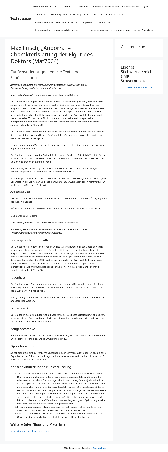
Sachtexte (40, 14)
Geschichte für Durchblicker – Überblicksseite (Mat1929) (122, 6)
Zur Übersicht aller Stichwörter (137, 87)
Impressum (88, 22)
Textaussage (20, 18)
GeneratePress (99, 448)
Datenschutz (104, 22)
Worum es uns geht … (46, 6)
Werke (85, 6)
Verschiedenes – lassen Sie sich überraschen (56, 22)
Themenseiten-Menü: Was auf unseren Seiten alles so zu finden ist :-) (121, 30)
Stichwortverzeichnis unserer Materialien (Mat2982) (60, 30)
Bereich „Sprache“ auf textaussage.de (71, 14)
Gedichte (69, 6)
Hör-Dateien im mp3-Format (110, 14)
